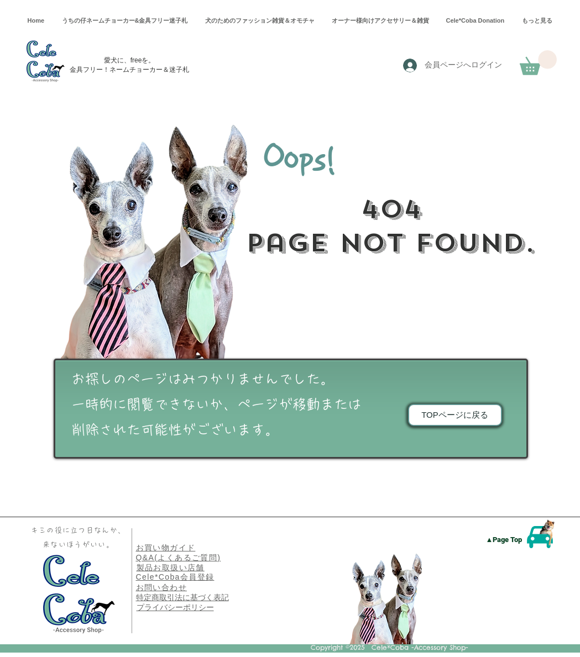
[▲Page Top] (504, 540)
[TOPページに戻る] (455, 415)
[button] (538, 62)
